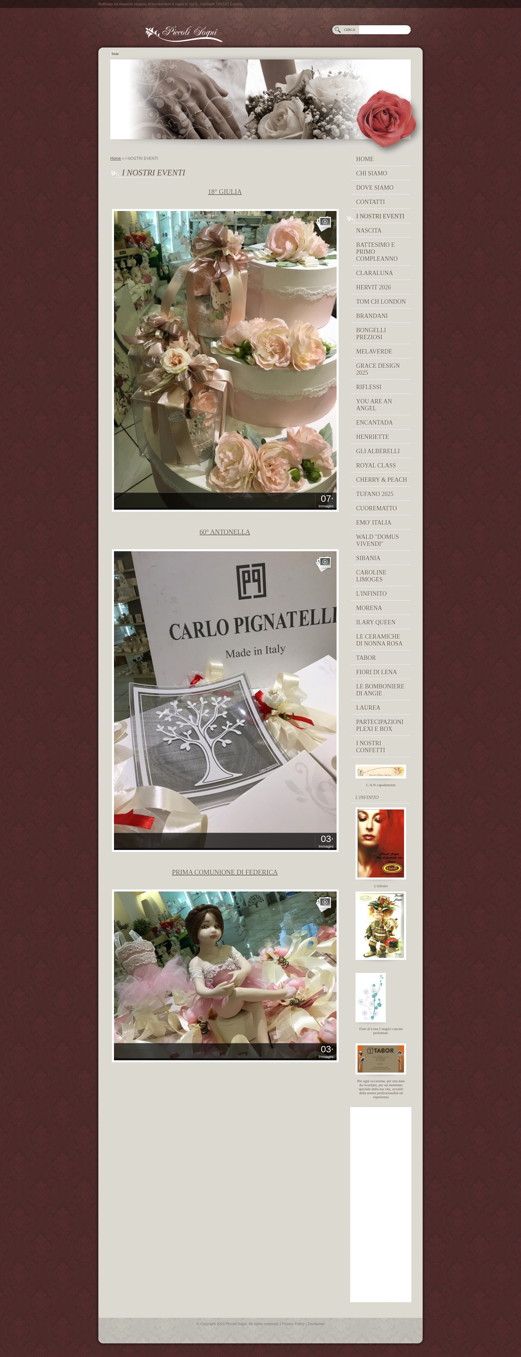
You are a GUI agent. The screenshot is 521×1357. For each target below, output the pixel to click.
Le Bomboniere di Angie (380, 690)
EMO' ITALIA (373, 522)
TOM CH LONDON (381, 301)
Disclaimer (316, 1324)
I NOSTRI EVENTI (380, 216)
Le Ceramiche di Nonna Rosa (379, 640)
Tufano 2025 (374, 494)
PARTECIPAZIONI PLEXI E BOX (380, 725)
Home (115, 158)
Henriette (372, 437)
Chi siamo (371, 173)
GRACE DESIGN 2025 (378, 369)
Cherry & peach (381, 479)
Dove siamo (375, 187)
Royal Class (376, 465)
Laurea (368, 707)
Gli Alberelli (378, 451)
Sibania (368, 558)
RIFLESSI (368, 387)
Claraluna (374, 273)
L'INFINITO (371, 593)
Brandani (372, 316)
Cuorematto (376, 508)
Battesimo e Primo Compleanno (377, 252)
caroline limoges (371, 576)
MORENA (369, 608)
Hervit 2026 (373, 287)
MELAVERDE (374, 351)
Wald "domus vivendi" (377, 540)
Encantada (374, 422)
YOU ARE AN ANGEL (374, 405)
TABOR (366, 658)
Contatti (370, 202)
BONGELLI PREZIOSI (371, 334)
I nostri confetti (370, 747)
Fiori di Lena (376, 672)
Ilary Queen (376, 622)
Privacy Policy (293, 1324)
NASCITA (369, 230)
